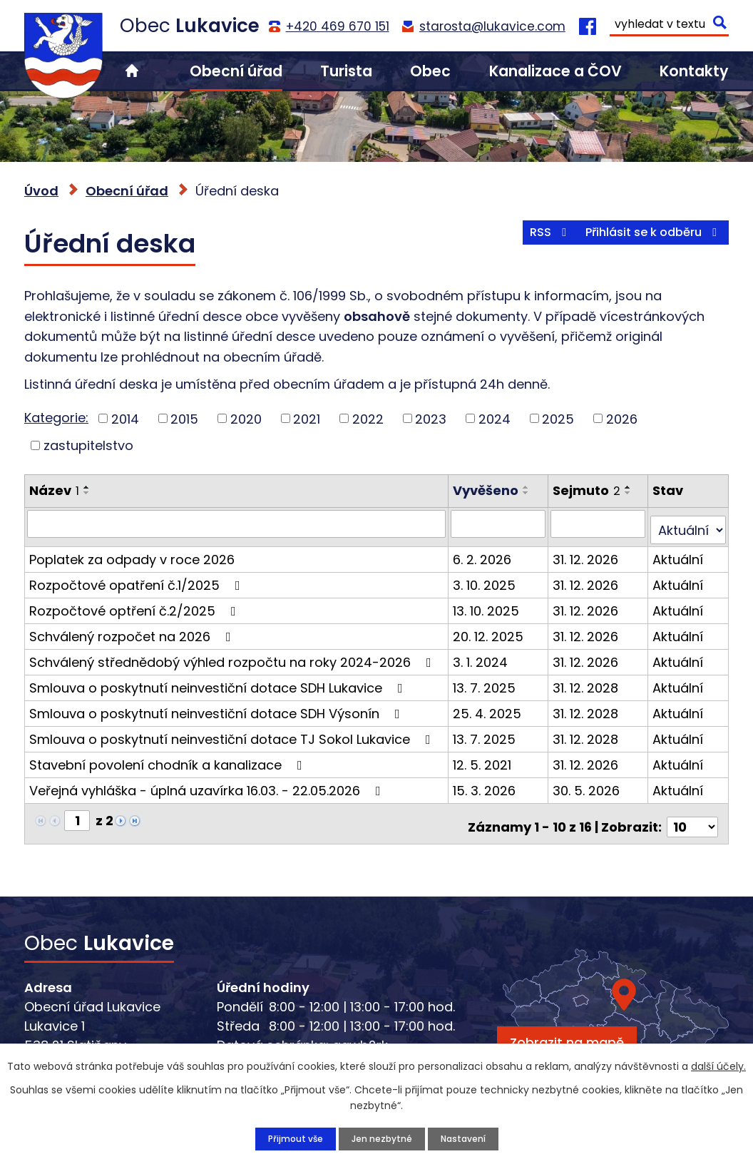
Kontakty (694, 71)
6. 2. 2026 (485, 552)
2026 (621, 418)
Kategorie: (56, 418)
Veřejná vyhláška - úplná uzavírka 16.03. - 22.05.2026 (207, 783)
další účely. (718, 1064)
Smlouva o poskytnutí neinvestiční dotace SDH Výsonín (217, 706)
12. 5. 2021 (485, 758)
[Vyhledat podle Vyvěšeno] (501, 523)
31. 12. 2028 (587, 681)
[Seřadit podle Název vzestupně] (87, 487)
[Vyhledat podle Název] (238, 523)
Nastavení (470, 1137)
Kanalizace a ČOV (555, 71)
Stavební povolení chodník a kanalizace (168, 758)
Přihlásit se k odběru (645, 241)
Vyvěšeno (488, 490)
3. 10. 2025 (487, 578)
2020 (246, 418)
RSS (524, 241)
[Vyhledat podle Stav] (689, 523)
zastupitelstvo (88, 445)
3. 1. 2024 (483, 655)
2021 (306, 418)
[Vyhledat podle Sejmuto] (600, 523)
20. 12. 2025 (491, 629)
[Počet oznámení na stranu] (692, 813)
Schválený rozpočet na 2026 (133, 629)
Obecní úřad (236, 71)
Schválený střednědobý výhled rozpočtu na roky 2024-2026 (233, 655)
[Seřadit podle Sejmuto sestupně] (630, 493)
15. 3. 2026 (487, 783)
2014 (125, 418)
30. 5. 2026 (588, 783)
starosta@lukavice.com (492, 26)
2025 (558, 418)
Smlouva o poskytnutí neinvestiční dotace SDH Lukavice (219, 681)
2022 (368, 418)
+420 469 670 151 (337, 26)
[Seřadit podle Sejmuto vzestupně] (630, 487)
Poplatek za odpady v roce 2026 (132, 552)
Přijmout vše (286, 1137)
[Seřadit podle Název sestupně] (87, 493)
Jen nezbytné (380, 1137)
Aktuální (679, 552)
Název (54, 490)
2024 (494, 418)
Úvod (132, 71)
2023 (430, 418)
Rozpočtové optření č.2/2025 (135, 604)
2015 (184, 418)
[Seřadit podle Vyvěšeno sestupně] (529, 493)
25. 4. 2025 (490, 706)
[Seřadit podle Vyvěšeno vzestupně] (529, 487)
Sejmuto (589, 490)
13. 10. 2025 (489, 604)
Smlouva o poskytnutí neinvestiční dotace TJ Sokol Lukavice (232, 732)
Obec (430, 71)
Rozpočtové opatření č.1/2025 (137, 578)
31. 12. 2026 (587, 552)
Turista (346, 71)
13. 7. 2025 (487, 681)
